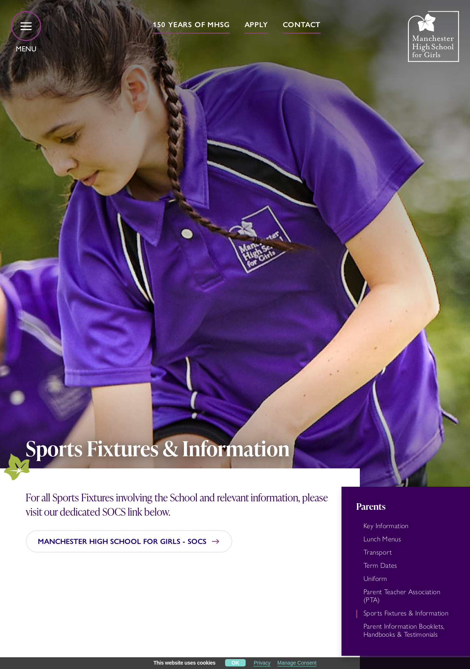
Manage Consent (297, 663)
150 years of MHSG (191, 24)
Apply (256, 24)
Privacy (262, 663)
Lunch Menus (382, 539)
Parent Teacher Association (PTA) (402, 596)
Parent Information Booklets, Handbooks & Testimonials (404, 630)
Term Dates (380, 566)
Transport (378, 552)
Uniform (375, 579)
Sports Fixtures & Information (406, 613)
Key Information (386, 526)
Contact (302, 24)
